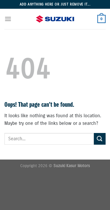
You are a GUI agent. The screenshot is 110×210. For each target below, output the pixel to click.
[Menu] (7, 19)
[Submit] (100, 138)
